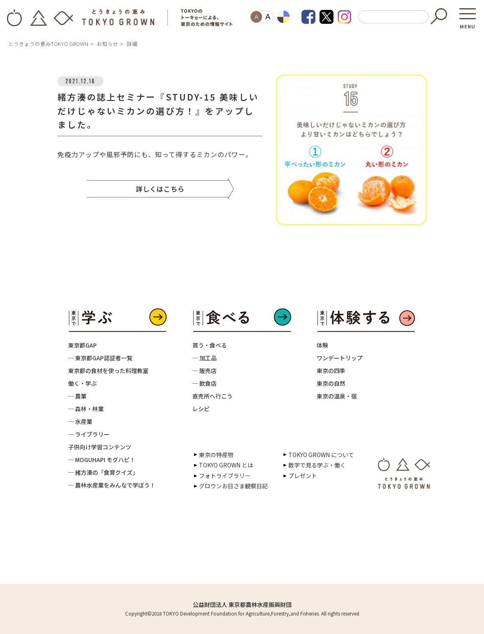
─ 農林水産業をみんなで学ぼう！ (111, 485)
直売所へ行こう (212, 396)
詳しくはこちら (160, 189)
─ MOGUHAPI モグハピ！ (101, 459)
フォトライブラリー (225, 475)
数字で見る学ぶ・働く (317, 465)
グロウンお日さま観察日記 (233, 486)
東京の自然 (331, 383)
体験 (322, 345)
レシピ (201, 409)
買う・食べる (209, 345)
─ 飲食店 (204, 383)
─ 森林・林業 (86, 409)
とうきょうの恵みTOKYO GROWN (48, 44)
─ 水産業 (80, 421)
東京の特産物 (216, 455)
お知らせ (107, 44)
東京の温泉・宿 (337, 396)
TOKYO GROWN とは (226, 465)
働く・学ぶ (82, 383)
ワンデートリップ (340, 358)
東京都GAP (82, 345)
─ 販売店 (204, 370)
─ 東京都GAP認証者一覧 (100, 358)
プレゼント (302, 475)
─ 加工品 (204, 358)
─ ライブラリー (89, 434)
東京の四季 (331, 370)
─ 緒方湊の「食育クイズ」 (103, 472)
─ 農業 (77, 396)
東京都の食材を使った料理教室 (108, 370)
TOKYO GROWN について (321, 455)
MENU (467, 24)
